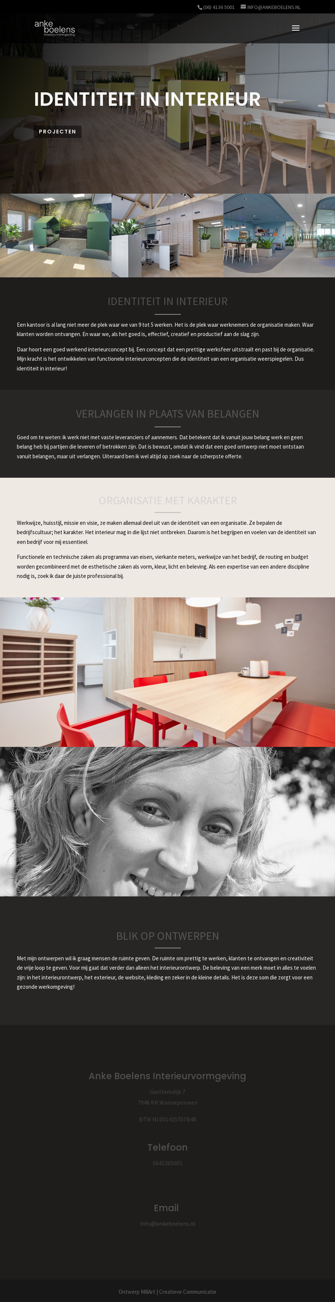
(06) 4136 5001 (219, 7)
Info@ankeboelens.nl (167, 1223)
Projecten (57, 131)
